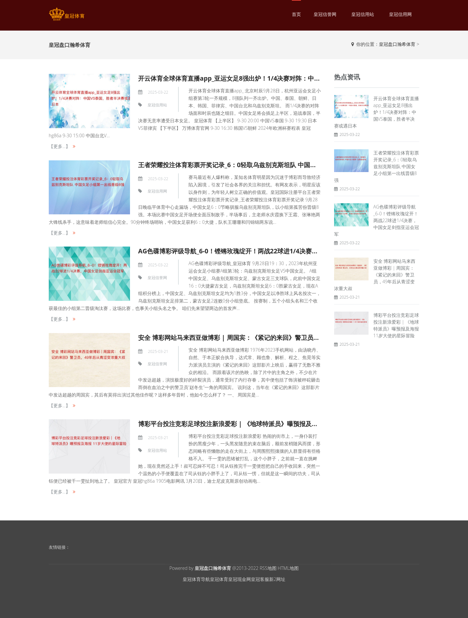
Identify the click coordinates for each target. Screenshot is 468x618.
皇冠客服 (260, 579)
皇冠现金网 (239, 579)
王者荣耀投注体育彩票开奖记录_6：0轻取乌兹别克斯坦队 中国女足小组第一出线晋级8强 (266, 164)
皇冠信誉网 (325, 14)
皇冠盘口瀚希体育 (397, 44)
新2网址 (277, 579)
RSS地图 (268, 568)
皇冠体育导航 (196, 579)
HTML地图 (288, 568)
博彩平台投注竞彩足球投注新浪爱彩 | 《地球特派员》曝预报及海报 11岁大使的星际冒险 (266, 423)
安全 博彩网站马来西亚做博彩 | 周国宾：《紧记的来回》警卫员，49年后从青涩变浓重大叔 (269, 337)
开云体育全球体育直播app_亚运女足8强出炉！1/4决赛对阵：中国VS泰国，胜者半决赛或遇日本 (276, 78)
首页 (296, 14)
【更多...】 (59, 146)
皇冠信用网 (400, 14)
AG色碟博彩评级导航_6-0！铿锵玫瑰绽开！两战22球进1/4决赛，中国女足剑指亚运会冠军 (268, 251)
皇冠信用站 (362, 14)
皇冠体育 (219, 579)
